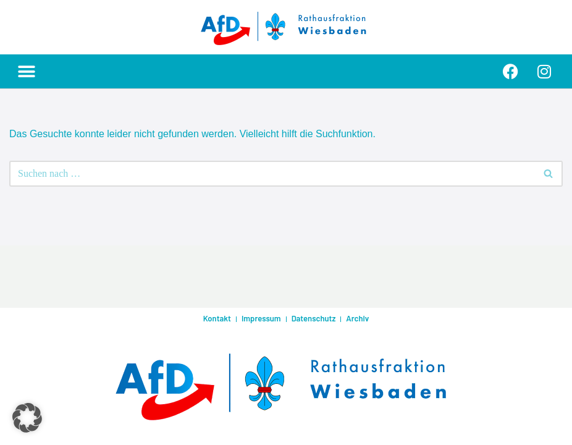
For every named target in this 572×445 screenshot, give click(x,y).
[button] (26, 71)
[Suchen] (272, 174)
